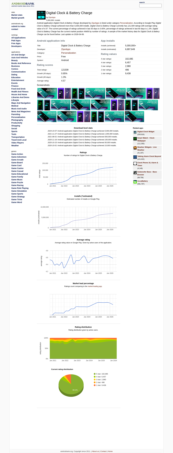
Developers (16, 46)
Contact (103, 451)
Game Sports (17, 194)
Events (14, 83)
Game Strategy (18, 197)
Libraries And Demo (20, 97)
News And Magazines (21, 111)
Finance (15, 86)
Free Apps (16, 43)
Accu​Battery (142, 181)
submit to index (18, 26)
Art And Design (18, 55)
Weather (15, 145)
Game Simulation (19, 191)
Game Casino (17, 168)
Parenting (15, 114)
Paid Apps (16, 40)
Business (15, 66)
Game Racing (17, 185)
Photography (17, 120)
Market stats (16, 15)
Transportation (18, 137)
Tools (13, 134)
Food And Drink (18, 89)
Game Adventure (18, 157)
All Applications (18, 38)
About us (95, 451)
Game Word (16, 202)
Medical (14, 106)
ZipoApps (52, 17)
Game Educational (19, 174)
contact (14, 29)
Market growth (17, 18)
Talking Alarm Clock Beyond (149, 156)
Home (110, 451)
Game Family (17, 177)
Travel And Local (18, 140)
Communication (18, 72)
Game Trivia (16, 199)
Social (14, 128)
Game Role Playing (20, 188)
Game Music (16, 180)
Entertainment (17, 80)
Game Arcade (17, 160)
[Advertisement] (92, 4)
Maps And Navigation (21, 103)
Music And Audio (19, 109)
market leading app (95, 286)
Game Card (16, 165)
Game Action (17, 154)
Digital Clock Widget (145, 132)
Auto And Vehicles (19, 57)
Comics (14, 69)
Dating (14, 75)
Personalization (126, 23)
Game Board (17, 162)
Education (16, 77)
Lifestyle (15, 100)
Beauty (14, 60)
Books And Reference (21, 63)
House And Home (19, 94)
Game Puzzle (17, 182)
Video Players (17, 143)
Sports (14, 131)
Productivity (16, 123)
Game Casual (17, 171)
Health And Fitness (19, 92)
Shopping (15, 126)
